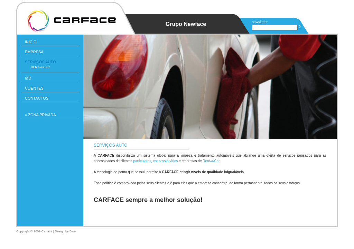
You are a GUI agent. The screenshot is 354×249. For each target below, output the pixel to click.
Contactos (36, 98)
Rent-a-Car (40, 67)
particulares (142, 161)
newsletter (260, 22)
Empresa (34, 52)
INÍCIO (31, 42)
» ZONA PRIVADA (40, 115)
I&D (28, 78)
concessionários (165, 161)
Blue (72, 231)
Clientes (34, 88)
